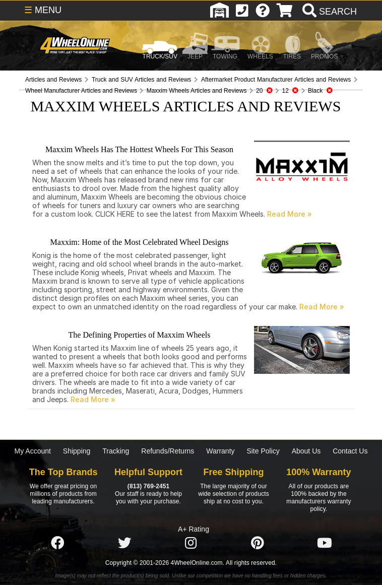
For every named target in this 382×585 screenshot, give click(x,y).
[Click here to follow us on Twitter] (124, 543)
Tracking (115, 451)
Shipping (77, 451)
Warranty (220, 451)
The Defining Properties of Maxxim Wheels (140, 335)
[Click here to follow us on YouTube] (324, 543)
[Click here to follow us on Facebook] (57, 543)
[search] (328, 12)
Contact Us (350, 451)
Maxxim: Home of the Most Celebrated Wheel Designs (139, 242)
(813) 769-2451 (148, 486)
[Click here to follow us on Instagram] (191, 543)
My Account (33, 451)
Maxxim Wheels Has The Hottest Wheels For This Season (139, 149)
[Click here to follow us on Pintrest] (257, 543)
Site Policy (262, 451)
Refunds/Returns (167, 451)
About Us (306, 451)
